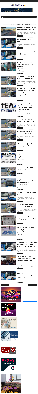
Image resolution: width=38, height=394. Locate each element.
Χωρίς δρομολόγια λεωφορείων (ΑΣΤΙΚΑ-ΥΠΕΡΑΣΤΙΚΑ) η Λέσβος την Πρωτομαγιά (25, 64)
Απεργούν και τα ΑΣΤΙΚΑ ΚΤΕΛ (24, 167)
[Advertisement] (12, 13)
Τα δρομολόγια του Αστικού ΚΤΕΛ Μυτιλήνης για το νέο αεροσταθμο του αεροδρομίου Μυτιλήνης (26, 180)
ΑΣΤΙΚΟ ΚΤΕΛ (3, 39)
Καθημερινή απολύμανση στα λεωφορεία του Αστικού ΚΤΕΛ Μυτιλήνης (23, 155)
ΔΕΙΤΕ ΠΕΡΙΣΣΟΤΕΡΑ (19, 59)
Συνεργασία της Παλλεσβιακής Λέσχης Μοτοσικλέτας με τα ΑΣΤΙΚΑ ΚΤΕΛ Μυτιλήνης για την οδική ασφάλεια (26, 241)
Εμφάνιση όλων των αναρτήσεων (26, 24)
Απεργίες (3, 63)
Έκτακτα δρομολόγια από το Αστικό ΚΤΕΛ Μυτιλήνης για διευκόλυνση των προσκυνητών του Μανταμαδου (26, 271)
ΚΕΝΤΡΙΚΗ (3, 17)
